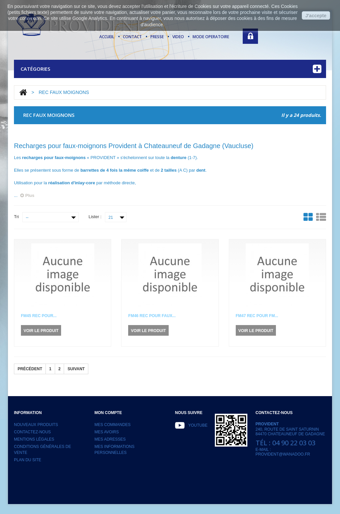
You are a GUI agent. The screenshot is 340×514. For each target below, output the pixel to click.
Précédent (30, 369)
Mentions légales (34, 439)
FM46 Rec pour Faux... (152, 315)
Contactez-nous (32, 432)
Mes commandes (113, 424)
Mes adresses (110, 439)
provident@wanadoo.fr (283, 454)
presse (157, 36)
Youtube (198, 425)
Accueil (106, 36)
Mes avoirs (107, 432)
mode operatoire (211, 36)
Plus (27, 195)
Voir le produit (41, 330)
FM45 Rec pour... (38, 315)
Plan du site (27, 460)
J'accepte (315, 15)
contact (132, 36)
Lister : (95, 216)
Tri (16, 216)
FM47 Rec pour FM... (257, 315)
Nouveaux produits (36, 424)
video (178, 36)
